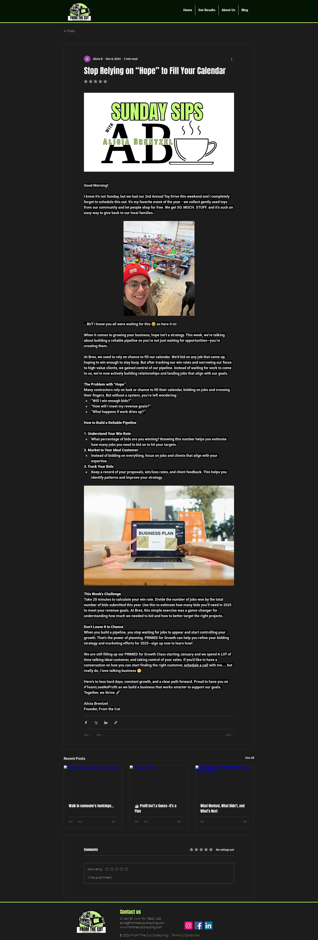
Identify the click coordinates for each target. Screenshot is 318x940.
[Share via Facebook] (86, 722)
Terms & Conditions (186, 935)
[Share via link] (116, 722)
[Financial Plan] (159, 781)
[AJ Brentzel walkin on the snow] (93, 781)
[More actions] (231, 58)
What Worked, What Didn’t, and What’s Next (222, 808)
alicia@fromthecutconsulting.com (142, 923)
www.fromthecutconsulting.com (141, 927)
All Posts (69, 31)
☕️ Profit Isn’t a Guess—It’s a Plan (155, 808)
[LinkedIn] (208, 925)
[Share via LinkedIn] (106, 722)
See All (249, 757)
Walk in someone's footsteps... (91, 805)
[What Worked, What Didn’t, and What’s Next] (225, 781)
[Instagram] (188, 925)
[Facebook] (198, 925)
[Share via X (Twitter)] (96, 722)
